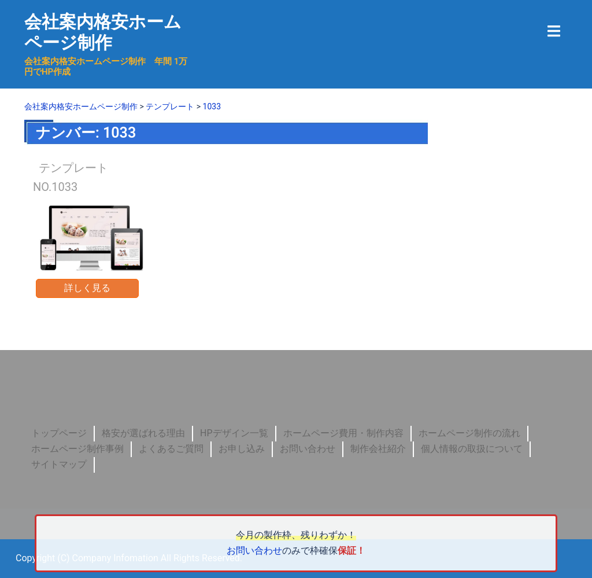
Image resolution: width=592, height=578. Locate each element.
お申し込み (242, 448)
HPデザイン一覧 (234, 433)
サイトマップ (59, 464)
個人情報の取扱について (472, 448)
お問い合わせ (307, 448)
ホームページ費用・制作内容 (343, 433)
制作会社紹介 (378, 448)
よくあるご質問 (171, 448)
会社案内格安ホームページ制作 (103, 32)
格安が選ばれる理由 (143, 433)
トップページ (59, 433)
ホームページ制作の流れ (469, 433)
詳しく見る (87, 287)
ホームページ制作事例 (77, 448)
